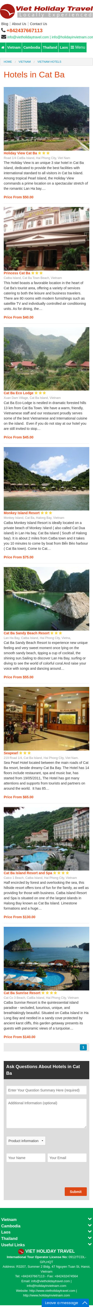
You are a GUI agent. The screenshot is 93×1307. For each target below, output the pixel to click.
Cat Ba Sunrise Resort (22, 993)
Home (8, 61)
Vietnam (14, 47)
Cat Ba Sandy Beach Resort (27, 633)
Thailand (50, 47)
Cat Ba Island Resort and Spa (28, 873)
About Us (19, 24)
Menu (78, 47)
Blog (4, 24)
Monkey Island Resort (22, 513)
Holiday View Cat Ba (21, 153)
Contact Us (38, 24)
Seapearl (11, 753)
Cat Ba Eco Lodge (19, 393)
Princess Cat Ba (17, 273)
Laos (64, 47)
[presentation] (44, 1177)
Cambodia (31, 47)
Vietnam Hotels (49, 61)
